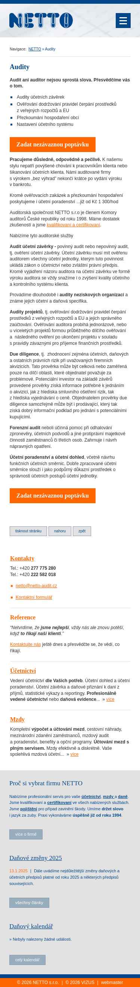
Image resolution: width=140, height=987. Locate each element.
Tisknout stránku (28, 531)
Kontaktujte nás (25, 644)
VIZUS (87, 982)
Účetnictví (23, 671)
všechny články (29, 902)
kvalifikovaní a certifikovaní (73, 225)
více (110, 699)
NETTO (34, 49)
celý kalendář (27, 959)
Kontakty (22, 558)
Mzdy (17, 719)
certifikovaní (59, 802)
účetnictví (90, 796)
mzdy (109, 796)
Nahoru (60, 531)
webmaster (112, 982)
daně (123, 796)
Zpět (81, 531)
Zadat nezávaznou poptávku (52, 144)
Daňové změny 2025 (35, 857)
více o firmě (26, 834)
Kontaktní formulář (34, 597)
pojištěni (28, 809)
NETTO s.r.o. (46, 982)
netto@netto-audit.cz (36, 585)
